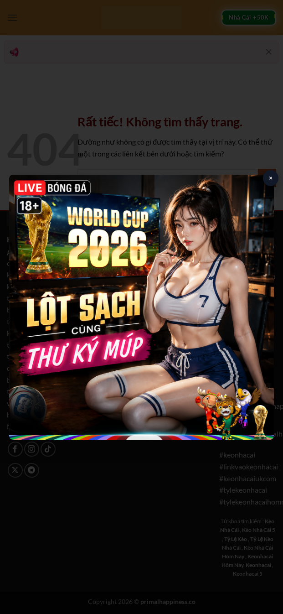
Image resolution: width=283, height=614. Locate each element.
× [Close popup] (271, 178)
